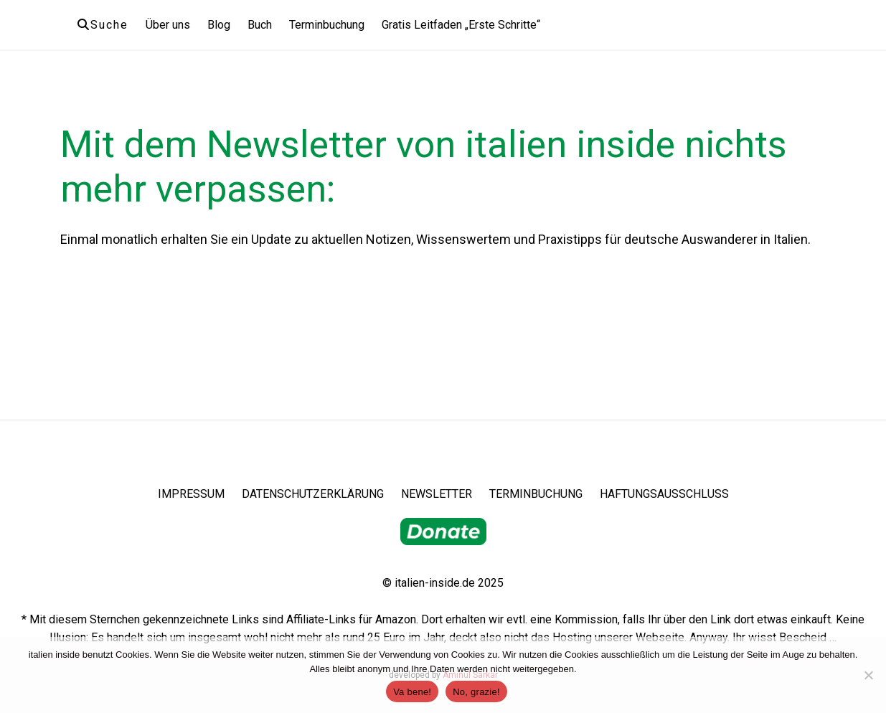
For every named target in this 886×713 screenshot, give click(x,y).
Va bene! (412, 691)
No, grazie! (476, 691)
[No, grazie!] (868, 675)
